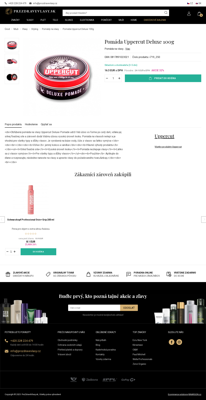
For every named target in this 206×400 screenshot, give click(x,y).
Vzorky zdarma (103, 359)
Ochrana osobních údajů (70, 345)
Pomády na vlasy (50, 29)
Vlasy (25, 29)
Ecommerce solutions (178, 394)
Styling (34, 29)
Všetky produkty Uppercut (168, 147)
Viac (127, 48)
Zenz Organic (139, 364)
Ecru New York (140, 340)
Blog (98, 345)
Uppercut (164, 136)
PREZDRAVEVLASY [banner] (30, 11)
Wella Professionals (142, 359)
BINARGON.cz (194, 394)
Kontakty (100, 354)
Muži (16, 29)
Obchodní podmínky (67, 340)
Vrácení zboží (64, 354)
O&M (135, 349)
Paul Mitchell (139, 354)
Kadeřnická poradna (106, 349)
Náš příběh (101, 340)
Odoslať (129, 307)
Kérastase (138, 345)
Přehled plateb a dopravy (70, 349)
